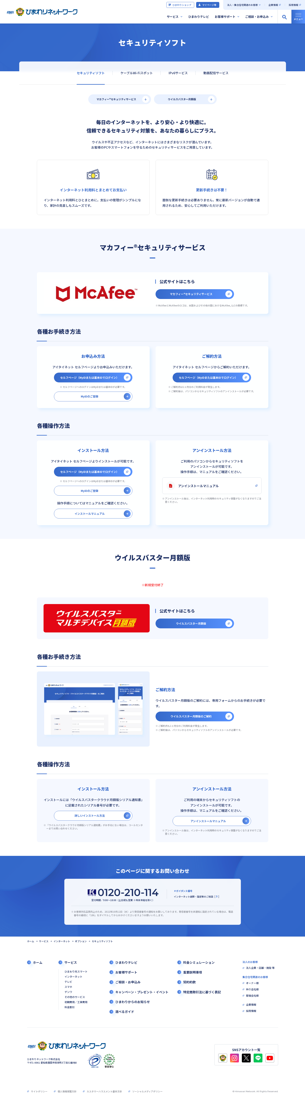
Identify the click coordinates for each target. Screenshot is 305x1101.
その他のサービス (75, 997)
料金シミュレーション (199, 962)
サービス (172, 16)
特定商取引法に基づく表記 (202, 992)
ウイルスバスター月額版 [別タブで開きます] (191, 623)
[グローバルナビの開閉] (298, 16)
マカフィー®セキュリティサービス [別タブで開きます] (191, 294)
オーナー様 (252, 983)
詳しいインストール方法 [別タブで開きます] (90, 815)
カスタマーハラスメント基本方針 (104, 1091)
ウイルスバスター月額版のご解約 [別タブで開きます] (191, 716)
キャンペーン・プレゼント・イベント (141, 992)
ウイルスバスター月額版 (182, 99)
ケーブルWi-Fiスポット (136, 72)
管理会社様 (252, 995)
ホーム (30, 941)
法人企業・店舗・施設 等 (260, 968)
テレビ (68, 982)
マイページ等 (207, 4)
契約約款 (189, 982)
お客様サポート (225, 16)
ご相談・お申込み (257, 16)
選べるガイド (124, 1012)
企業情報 (273, 4)
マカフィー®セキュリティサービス (116, 99)
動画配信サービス (215, 72)
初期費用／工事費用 (76, 1002)
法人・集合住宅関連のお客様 (242, 4)
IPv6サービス (178, 72)
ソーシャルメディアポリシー (147, 1091)
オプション (81, 941)
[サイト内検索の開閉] (284, 16)
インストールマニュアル (90, 514)
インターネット (62, 941)
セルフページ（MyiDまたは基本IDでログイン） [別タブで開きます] (89, 377)
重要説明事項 (192, 972)
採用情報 (293, 4)
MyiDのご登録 (89, 396)
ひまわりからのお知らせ (132, 1002)
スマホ (68, 987)
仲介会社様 (252, 989)
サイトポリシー (39, 1091)
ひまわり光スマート (76, 971)
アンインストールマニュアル (192, 485)
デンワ (68, 992)
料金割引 (70, 1007)
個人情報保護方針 (67, 1091)
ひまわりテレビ (198, 16)
